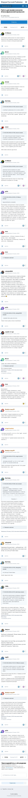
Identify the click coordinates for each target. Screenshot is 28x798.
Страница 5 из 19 (14, 27)
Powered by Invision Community (14, 795)
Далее (22, 27)
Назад (5, 27)
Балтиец (18, 592)
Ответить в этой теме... (10, 775)
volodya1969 (18, 313)
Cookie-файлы (14, 794)
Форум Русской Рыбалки (12, 2)
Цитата (6, 46)
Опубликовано (12, 34)
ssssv (17, 166)
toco (17, 483)
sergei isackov (19, 456)
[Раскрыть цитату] (3, 106)
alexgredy (18, 567)
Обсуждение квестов (13, 17)
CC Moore (18, 197)
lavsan (17, 106)
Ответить (14, 22)
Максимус (7, 15)
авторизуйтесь (9, 767)
